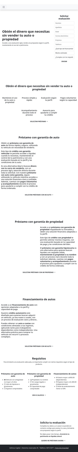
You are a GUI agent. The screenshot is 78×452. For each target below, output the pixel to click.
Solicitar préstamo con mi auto (39, 195)
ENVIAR (64, 61)
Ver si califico (39, 395)
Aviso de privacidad (62, 448)
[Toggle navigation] (3, 7)
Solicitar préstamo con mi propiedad (39, 272)
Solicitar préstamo (39, 121)
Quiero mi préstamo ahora (53, 441)
